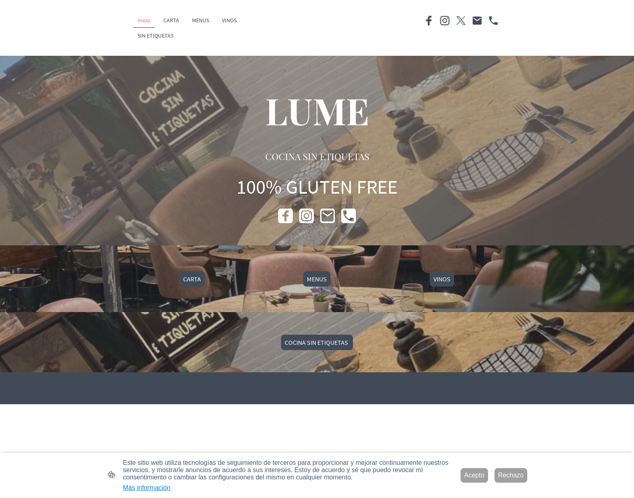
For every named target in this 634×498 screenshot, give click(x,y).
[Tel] (493, 20)
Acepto (474, 475)
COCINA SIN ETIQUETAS (317, 342)
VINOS (441, 279)
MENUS (317, 279)
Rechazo (511, 475)
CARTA (192, 279)
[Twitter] (461, 20)
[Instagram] (445, 20)
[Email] (477, 20)
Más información (146, 487)
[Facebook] (428, 20)
